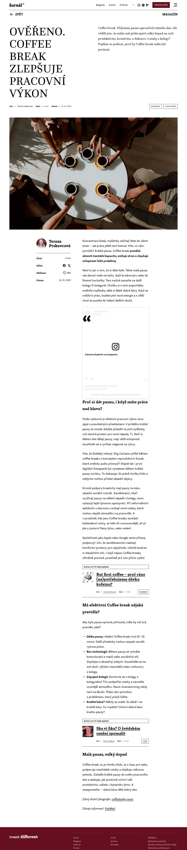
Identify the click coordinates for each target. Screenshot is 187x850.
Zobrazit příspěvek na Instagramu (101, 354)
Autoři (112, 5)
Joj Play (147, 5)
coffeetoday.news (122, 799)
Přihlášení (152, 837)
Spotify (143, 5)
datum (54, 106)
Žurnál (76, 847)
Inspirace (155, 106)
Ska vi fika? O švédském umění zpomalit (118, 731)
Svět (145, 741)
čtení (38, 106)
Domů (76, 837)
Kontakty (114, 844)
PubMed (110, 808)
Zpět (19, 14)
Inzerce (114, 841)
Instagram (139, 5)
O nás (113, 837)
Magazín (100, 5)
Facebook (64, 265)
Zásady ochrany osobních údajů (161, 844)
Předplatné (161, 5)
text (11, 106)
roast (16, 4)
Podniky (143, 592)
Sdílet (39, 265)
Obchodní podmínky (156, 841)
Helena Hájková (108, 741)
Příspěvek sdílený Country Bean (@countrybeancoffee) (115, 395)
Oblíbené (41, 272)
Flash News (170, 106)
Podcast (124, 5)
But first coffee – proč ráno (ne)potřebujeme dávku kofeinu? (120, 579)
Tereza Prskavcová (25, 106)
